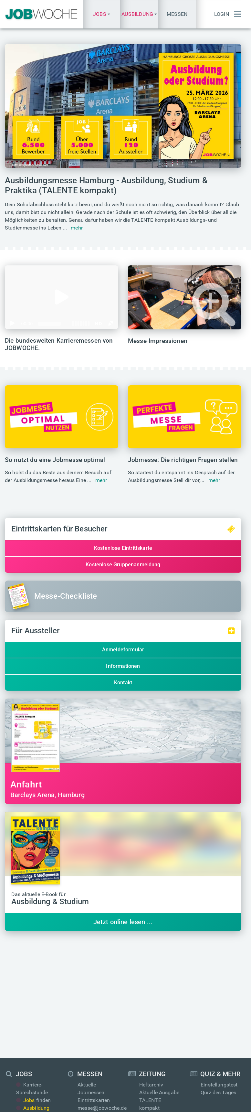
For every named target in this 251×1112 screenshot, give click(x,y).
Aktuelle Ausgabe (159, 981)
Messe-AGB (174, 1102)
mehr (77, 228)
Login (221, 14)
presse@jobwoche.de (163, 1043)
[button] (101, 14)
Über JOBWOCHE (97, 1059)
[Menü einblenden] (237, 14)
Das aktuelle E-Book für (50, 899)
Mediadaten (91, 1035)
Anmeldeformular (123, 650)
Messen (177, 14)
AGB (151, 1102)
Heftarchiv (151, 973)
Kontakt (123, 682)
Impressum (94, 1102)
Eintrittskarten (94, 988)
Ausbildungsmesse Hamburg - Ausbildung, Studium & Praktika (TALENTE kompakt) (106, 185)
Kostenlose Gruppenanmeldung (123, 564)
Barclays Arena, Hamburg (123, 789)
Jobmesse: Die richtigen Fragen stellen (183, 460)
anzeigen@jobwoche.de (105, 1051)
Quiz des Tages (218, 981)
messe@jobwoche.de (102, 996)
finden (33, 988)
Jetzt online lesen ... (123, 922)
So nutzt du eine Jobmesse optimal (55, 460)
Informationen (123, 666)
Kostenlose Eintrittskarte (123, 548)
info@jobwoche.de (161, 1035)
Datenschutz (126, 1102)
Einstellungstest (219, 973)
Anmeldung (214, 1043)
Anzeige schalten (97, 1043)
